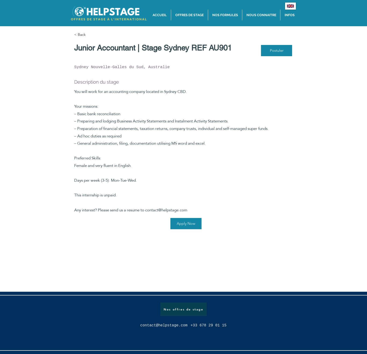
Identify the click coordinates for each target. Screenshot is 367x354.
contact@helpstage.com (166, 210)
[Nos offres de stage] (183, 309)
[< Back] (90, 35)
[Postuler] (276, 50)
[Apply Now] (186, 223)
